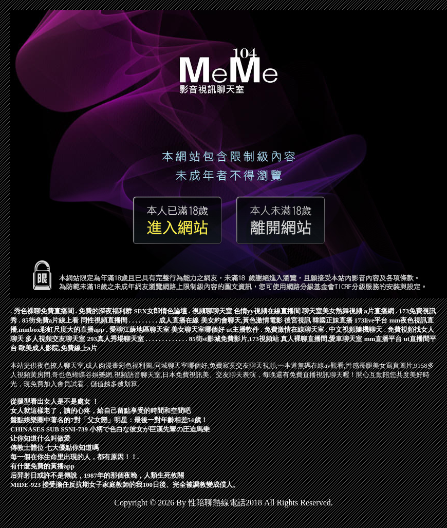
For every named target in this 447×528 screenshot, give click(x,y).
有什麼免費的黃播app (42, 466)
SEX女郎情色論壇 (160, 311)
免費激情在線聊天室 (294, 329)
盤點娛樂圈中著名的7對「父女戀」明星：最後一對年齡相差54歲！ (109, 420)
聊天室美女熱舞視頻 (332, 311)
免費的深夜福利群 (105, 311)
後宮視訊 (297, 320)
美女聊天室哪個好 (198, 329)
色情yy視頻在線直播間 (267, 311)
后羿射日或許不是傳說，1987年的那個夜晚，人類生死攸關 (97, 475)
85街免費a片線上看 (50, 320)
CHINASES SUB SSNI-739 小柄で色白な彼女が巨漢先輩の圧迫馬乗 (110, 429)
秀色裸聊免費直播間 (44, 311)
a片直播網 (379, 311)
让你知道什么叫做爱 (40, 438)
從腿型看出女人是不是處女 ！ (54, 401)
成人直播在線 (179, 320)
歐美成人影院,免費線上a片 (57, 348)
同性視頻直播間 (104, 320)
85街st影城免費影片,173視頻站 (234, 339)
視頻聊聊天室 (212, 311)
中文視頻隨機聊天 (355, 329)
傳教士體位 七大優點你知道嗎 (54, 447)
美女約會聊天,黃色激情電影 (242, 320)
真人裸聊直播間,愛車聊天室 (321, 339)
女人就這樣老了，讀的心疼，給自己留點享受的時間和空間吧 (100, 410)
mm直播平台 (383, 339)
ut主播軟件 (242, 329)
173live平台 (371, 320)
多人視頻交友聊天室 (55, 339)
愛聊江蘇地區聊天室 (139, 329)
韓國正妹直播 (332, 320)
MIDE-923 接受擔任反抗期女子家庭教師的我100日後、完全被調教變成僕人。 (124, 484)
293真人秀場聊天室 (115, 339)
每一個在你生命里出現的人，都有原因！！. (74, 457)
